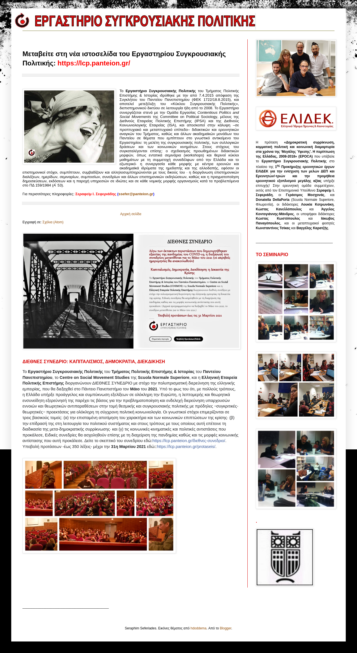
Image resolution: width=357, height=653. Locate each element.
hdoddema (199, 628)
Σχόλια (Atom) (53, 222)
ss (135, 194)
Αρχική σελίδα (130, 214)
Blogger (225, 628)
